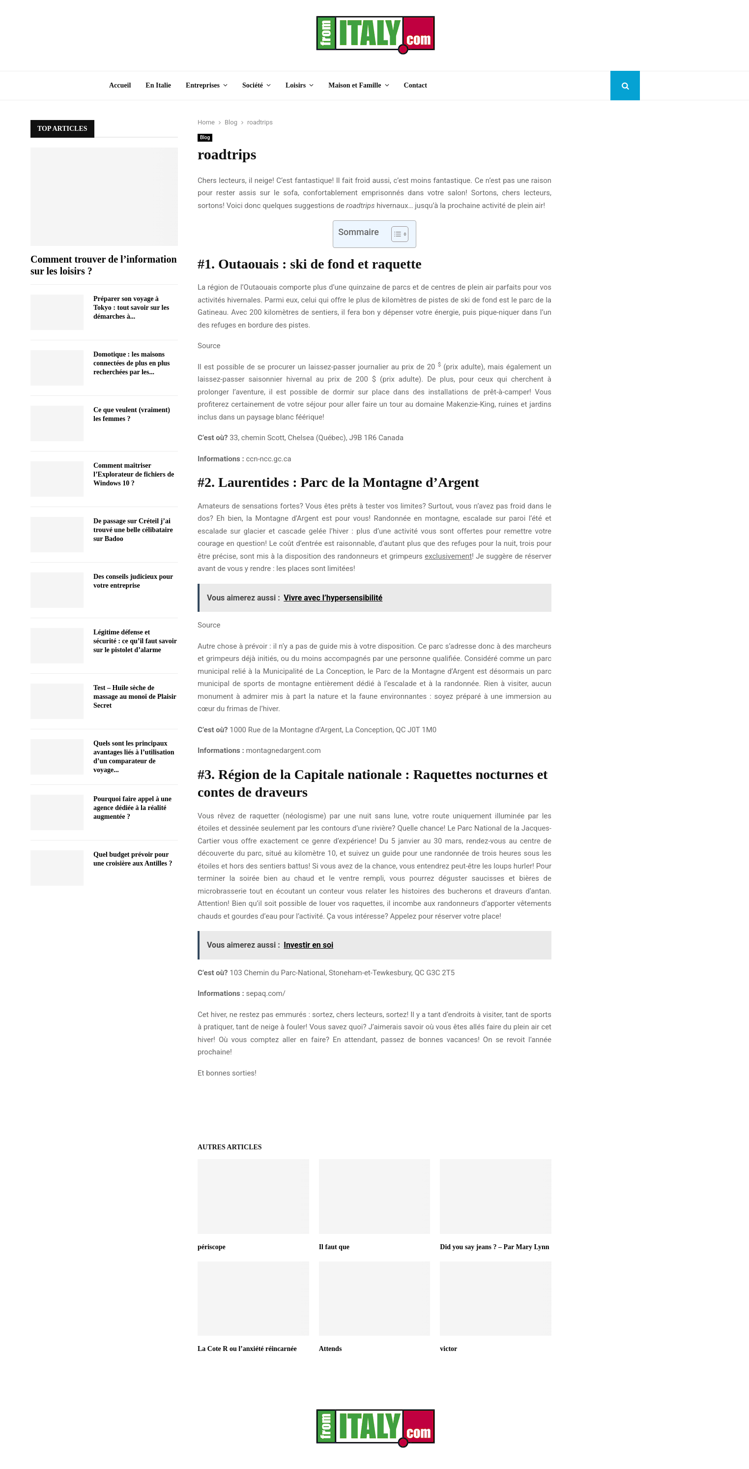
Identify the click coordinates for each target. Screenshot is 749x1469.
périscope (212, 1247)
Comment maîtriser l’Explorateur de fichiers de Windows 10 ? (133, 474)
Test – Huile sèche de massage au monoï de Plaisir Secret (134, 696)
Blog (205, 137)
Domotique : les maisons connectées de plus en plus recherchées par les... (131, 363)
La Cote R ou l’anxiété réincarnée (247, 1348)
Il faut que (334, 1247)
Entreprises (203, 85)
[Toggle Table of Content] (395, 234)
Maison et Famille (354, 85)
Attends (330, 1348)
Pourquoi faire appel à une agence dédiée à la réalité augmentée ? (132, 807)
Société (252, 85)
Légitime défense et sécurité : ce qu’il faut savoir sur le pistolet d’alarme (135, 641)
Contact (415, 85)
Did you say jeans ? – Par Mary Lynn (494, 1247)
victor (448, 1348)
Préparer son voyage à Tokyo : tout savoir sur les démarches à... (131, 307)
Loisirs (296, 85)
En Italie (158, 85)
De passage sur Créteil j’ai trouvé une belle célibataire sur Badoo (133, 529)
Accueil (120, 85)
